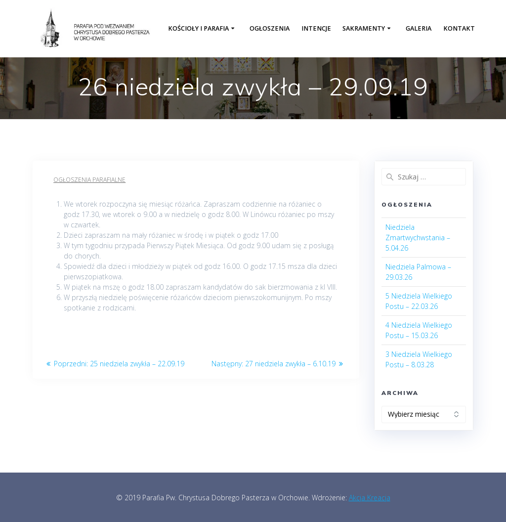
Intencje (316, 28)
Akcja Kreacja (369, 497)
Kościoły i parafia (198, 28)
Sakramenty (363, 28)
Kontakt (459, 28)
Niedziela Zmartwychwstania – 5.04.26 (417, 237)
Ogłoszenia (270, 28)
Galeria (418, 28)
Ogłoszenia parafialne (89, 179)
